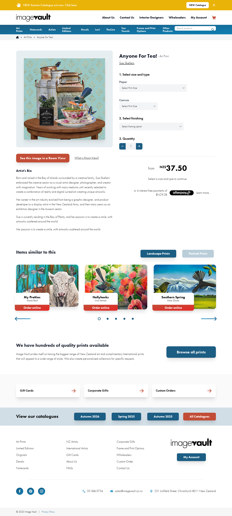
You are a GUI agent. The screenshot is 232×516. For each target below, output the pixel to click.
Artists (52, 29)
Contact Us (127, 17)
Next (209, 319)
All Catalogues (199, 416)
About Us (108, 17)
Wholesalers (177, 17)
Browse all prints (191, 352)
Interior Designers (151, 17)
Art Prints (19, 29)
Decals (85, 29)
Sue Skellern (126, 63)
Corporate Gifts (126, 442)
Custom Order (125, 461)
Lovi (97, 29)
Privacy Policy (48, 511)
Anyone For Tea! (45, 37)
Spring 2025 (126, 416)
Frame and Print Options (146, 29)
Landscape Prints (158, 254)
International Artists (77, 448)
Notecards (36, 29)
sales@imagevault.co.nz (126, 491)
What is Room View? (87, 158)
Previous (23, 319)
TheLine (110, 29)
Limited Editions (66, 29)
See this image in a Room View (43, 158)
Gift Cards (72, 455)
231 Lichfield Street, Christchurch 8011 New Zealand (183, 491)
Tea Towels (125, 29)
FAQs (69, 468)
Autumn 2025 (163, 416)
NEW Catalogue (197, 5)
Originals (21, 455)
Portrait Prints (198, 254)
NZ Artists (72, 442)
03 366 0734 (93, 491)
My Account (199, 17)
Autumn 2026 (90, 416)
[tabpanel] (47, 287)
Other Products (168, 29)
